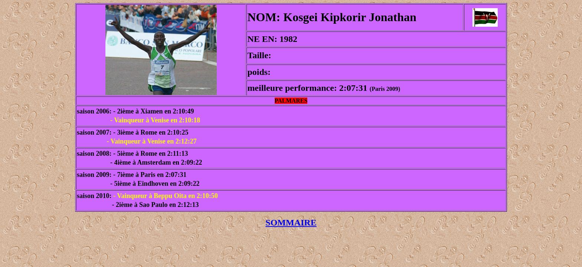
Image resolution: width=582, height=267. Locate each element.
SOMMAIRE (290, 222)
